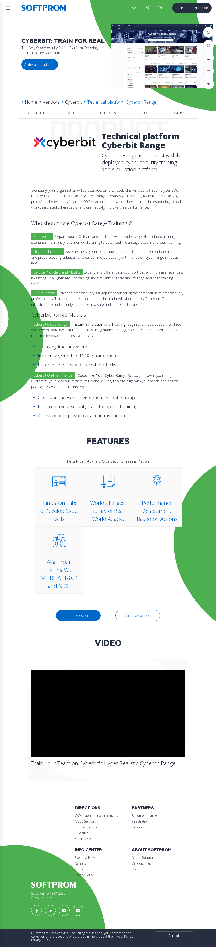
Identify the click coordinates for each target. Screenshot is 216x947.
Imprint (80, 869)
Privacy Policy (84, 875)
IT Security (82, 833)
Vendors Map (141, 863)
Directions (87, 808)
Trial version (78, 615)
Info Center (88, 850)
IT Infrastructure (86, 827)
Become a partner (145, 815)
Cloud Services (85, 821)
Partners (143, 808)
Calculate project (138, 615)
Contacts (138, 869)
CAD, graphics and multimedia (96, 815)
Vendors (51, 102)
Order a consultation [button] (40, 64)
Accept (173, 935)
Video (144, 113)
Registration (199, 8)
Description (36, 113)
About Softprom (151, 850)
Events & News (85, 857)
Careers (80, 863)
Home (31, 102)
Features (72, 113)
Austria (147, 7)
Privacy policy (40, 940)
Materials (180, 113)
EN (160, 8)
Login (180, 8)
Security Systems (87, 839)
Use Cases (108, 113)
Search (134, 7)
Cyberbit (73, 102)
